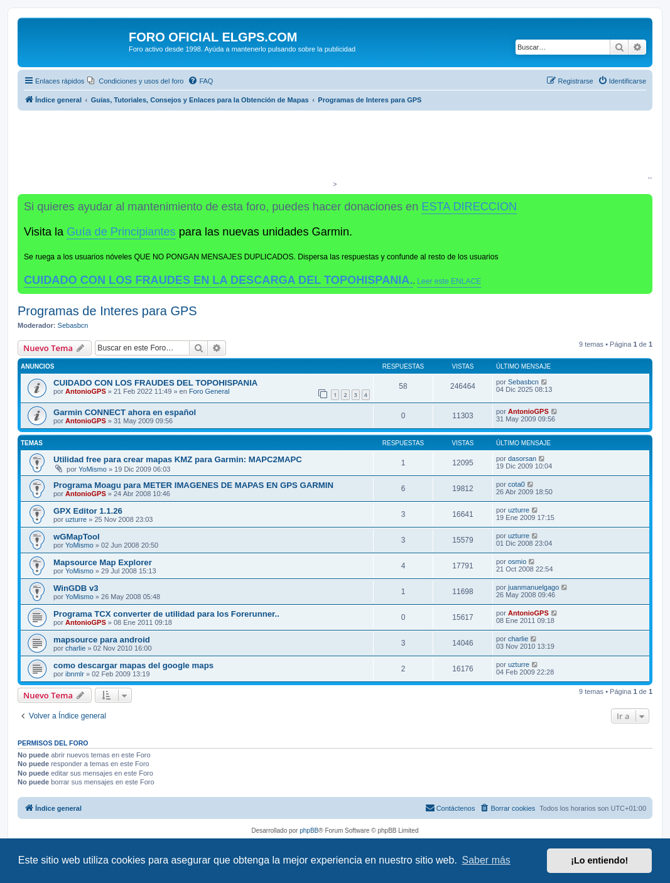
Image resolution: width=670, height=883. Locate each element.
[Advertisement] (332, 148)
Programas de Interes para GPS (107, 311)
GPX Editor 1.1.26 (87, 511)
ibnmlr (74, 674)
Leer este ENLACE (449, 281)
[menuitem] (135, 81)
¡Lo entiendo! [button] (599, 860)
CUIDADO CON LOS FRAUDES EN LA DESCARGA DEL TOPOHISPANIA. (218, 280)
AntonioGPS (85, 391)
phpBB (309, 830)
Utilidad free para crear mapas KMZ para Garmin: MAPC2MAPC (177, 459)
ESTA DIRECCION (469, 206)
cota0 (516, 484)
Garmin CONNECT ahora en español (124, 412)
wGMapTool (76, 536)
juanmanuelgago (533, 587)
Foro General (209, 391)
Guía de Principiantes (121, 231)
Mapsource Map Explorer (102, 562)
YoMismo (92, 469)
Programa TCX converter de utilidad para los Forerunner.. (166, 614)
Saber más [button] (486, 860)
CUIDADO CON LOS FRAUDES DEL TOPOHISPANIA (155, 382)
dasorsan (522, 458)
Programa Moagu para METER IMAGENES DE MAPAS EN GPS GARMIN (193, 485)
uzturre (76, 519)
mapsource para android (101, 639)
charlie (75, 648)
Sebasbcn (73, 325)
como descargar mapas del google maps (133, 665)
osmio (517, 561)
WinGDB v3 (76, 588)
